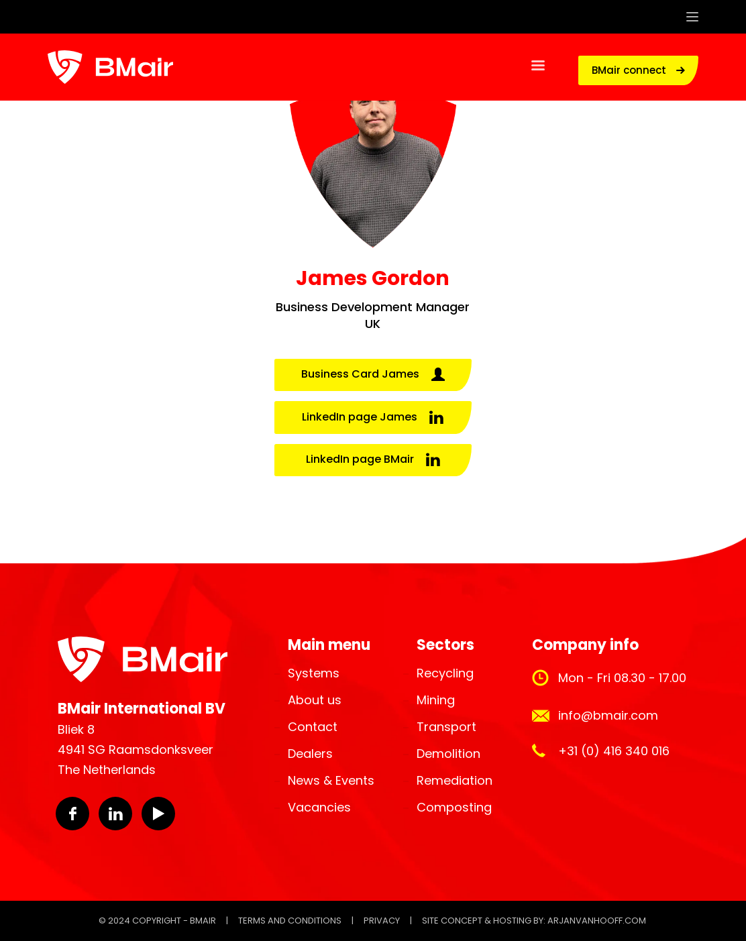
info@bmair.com (608, 715)
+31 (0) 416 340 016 (614, 750)
